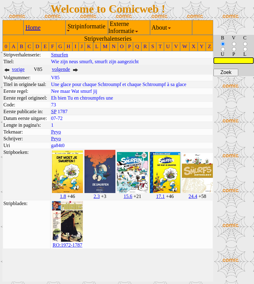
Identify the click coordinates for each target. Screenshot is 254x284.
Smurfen (59, 54)
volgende (61, 69)
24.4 (192, 196)
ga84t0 (58, 145)
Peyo (56, 131)
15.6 (127, 196)
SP (53, 111)
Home (33, 27)
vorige (18, 69)
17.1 (160, 196)
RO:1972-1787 (67, 245)
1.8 (63, 196)
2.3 (96, 196)
